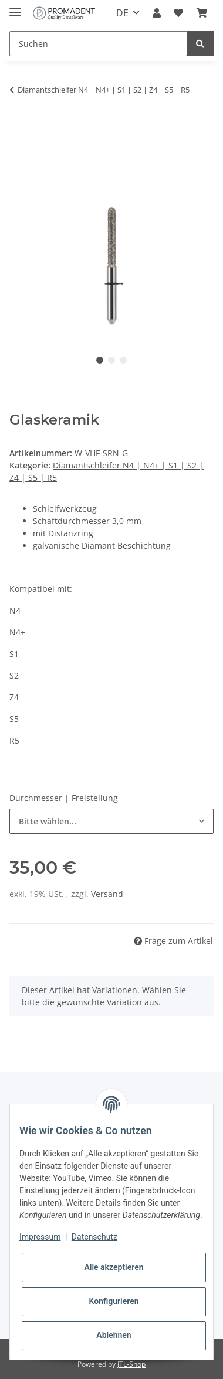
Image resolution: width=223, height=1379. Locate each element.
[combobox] (111, 821)
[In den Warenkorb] (18, 126)
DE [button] (122, 12)
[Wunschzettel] (178, 13)
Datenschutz (94, 1236)
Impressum (39, 1236)
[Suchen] (98, 43)
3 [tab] (123, 360)
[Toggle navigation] (15, 7)
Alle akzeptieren (113, 1267)
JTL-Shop (131, 1364)
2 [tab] (111, 360)
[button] (156, 13)
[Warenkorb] (202, 13)
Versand (107, 893)
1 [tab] (99, 360)
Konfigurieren (113, 1301)
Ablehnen (113, 1335)
